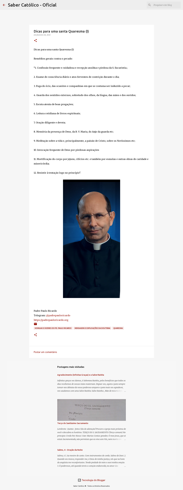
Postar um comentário (45, 352)
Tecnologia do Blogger (91, 480)
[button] (35, 41)
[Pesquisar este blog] (166, 5)
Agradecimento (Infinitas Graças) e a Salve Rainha (80, 375)
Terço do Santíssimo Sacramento (72, 423)
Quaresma (118, 328)
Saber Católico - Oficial (32, 4)
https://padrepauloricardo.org (51, 320)
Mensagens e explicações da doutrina (92, 328)
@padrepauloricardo (58, 315)
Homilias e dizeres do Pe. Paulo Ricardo (53, 328)
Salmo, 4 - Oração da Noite (70, 450)
